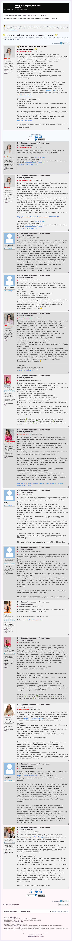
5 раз (5, 575)
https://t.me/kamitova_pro (35, 837)
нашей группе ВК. (25, 95)
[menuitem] (6, 15)
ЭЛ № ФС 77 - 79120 (17, 925)
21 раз (5, 340)
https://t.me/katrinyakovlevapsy (34, 162)
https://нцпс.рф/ (40, 157)
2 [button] (63, 43)
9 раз (5, 632)
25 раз (5, 404)
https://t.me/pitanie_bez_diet (33, 620)
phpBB (32, 933)
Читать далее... (13, 30)
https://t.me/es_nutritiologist (27, 776)
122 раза (6, 457)
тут (55, 90)
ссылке (49, 90)
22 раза (6, 629)
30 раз (5, 853)
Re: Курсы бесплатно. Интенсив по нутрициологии (33, 144)
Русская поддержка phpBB (36, 934)
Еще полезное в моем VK (25, 485)
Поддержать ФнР (36, 134)
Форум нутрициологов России (27, 7)
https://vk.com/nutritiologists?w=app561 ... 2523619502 (38, 217)
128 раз (6, 73)
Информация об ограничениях (35, 929)
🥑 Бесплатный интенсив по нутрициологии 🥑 (30, 35)
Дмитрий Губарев (18, 921)
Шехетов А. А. (13, 917)
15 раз (5, 728)
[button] (68, 43)
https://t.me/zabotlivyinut (33, 719)
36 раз (5, 70)
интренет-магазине (24, 120)
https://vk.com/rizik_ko (26, 370)
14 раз (5, 850)
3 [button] (65, 43)
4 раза (5, 337)
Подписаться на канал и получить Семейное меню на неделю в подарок (40, 483)
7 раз (5, 402)
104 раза (6, 455)
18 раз (5, 730)
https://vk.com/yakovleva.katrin (28, 164)
